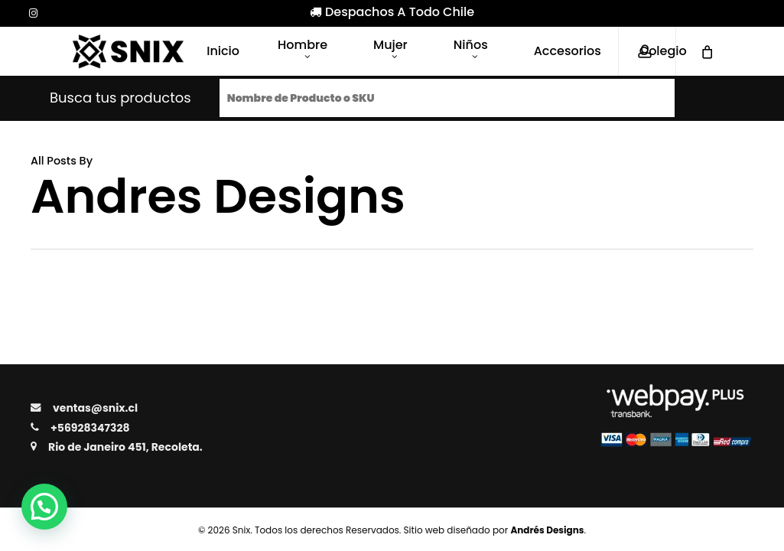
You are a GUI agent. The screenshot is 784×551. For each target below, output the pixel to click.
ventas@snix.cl (95, 408)
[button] (44, 507)
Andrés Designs (547, 529)
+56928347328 (89, 427)
